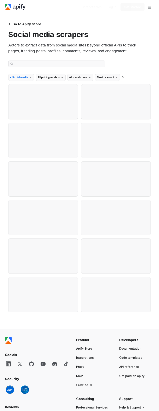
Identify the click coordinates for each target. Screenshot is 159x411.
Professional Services (92, 407)
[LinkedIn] (8, 364)
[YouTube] (43, 364)
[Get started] (132, 7)
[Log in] (112, 7)
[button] (93, 339)
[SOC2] (25, 390)
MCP (79, 376)
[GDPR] (10, 390)
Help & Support (132, 407)
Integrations (85, 357)
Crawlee (84, 385)
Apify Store (84, 348)
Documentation (130, 348)
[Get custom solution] (91, 7)
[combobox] (21, 77)
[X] (20, 364)
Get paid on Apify (132, 376)
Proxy (80, 366)
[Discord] (54, 364)
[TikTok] (66, 364)
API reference (129, 366)
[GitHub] (31, 364)
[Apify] (15, 7)
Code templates (130, 357)
